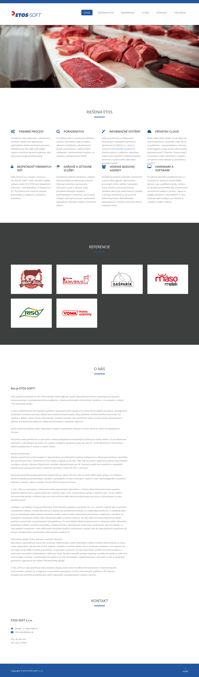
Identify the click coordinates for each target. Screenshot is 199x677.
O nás (145, 12)
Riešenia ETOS (106, 12)
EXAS (65, 567)
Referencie (127, 12)
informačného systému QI (123, 148)
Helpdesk (180, 12)
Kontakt (161, 12)
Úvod (87, 12)
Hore (185, 670)
